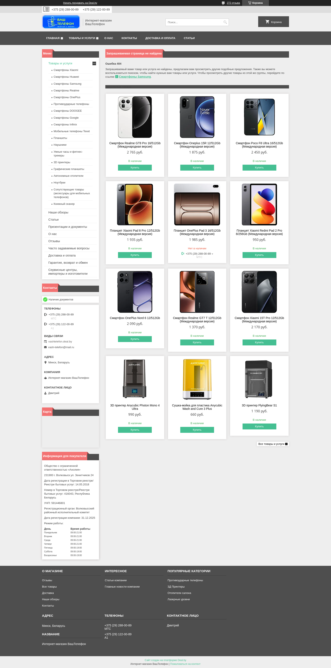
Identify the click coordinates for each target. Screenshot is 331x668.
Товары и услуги (82, 38)
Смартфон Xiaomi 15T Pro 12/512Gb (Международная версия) (259, 319)
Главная (53, 38)
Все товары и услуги (271, 443)
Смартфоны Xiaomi (66, 70)
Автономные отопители (68, 175)
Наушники (60, 144)
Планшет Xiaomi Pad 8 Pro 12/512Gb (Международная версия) (135, 232)
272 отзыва (233, 2)
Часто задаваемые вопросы (69, 248)
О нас (108, 38)
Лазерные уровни (179, 599)
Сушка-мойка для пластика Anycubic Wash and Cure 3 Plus (197, 407)
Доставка (48, 593)
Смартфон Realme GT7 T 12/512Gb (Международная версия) (197, 319)
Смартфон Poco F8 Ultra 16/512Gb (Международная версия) (259, 144)
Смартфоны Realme (66, 90)
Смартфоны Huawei (66, 76)
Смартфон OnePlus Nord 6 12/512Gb (135, 318)
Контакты (129, 38)
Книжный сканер (64, 203)
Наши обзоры (58, 212)
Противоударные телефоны (71, 104)
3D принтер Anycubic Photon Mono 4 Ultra (135, 407)
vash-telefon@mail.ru (61, 347)
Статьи (189, 38)
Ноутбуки (59, 182)
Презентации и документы (67, 226)
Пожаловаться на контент (185, 664)
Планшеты (60, 138)
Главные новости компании (122, 586)
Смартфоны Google (66, 117)
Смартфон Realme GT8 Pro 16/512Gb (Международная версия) (135, 144)
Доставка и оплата (160, 38)
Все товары (49, 586)
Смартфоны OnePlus (67, 97)
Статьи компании (116, 580)
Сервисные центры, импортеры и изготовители (68, 271)
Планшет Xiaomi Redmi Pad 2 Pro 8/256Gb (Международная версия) (259, 232)
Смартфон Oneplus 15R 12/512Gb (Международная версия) (197, 144)
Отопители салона (179, 593)
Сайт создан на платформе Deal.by (165, 660)
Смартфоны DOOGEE (68, 110)
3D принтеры (62, 162)
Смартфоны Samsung (135, 76)
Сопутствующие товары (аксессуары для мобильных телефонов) (72, 193)
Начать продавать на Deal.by (80, 2)
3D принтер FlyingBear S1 (259, 405)
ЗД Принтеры (176, 586)
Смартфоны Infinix (65, 124)
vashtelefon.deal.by (60, 341)
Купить (135, 167)
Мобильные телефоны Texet (72, 131)
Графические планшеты (69, 169)
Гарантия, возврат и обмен (68, 262)
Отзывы (54, 241)
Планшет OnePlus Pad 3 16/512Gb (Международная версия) (197, 232)
